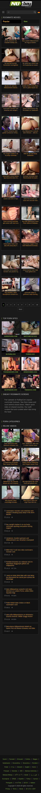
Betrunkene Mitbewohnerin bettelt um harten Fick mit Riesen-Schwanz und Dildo (20, 627)
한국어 (26, 782)
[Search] (35, 12)
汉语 (21, 771)
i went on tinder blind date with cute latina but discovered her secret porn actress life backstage (20, 577)
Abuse (21, 789)
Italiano (33, 782)
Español (21, 779)
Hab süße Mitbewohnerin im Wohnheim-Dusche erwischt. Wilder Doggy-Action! (19, 615)
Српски (35, 779)
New (25, 21)
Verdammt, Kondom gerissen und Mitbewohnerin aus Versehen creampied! (20, 539)
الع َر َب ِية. (34, 775)
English (27, 767)
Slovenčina (26, 763)
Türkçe (28, 779)
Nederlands (6, 763)
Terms (15, 789)
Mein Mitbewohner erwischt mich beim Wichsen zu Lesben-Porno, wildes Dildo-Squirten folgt (20, 591)
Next (20, 309)
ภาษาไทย (18, 782)
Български (5, 779)
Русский (12, 759)
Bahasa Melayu (8, 775)
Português (9, 782)
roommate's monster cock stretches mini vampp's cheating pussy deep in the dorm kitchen (20, 512)
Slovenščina (16, 763)
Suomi (5, 759)
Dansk (26, 775)
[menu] (3, 12)
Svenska (14, 771)
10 (37, 305)
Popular (6, 21)
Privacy (7, 789)
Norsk (34, 767)
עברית (13, 767)
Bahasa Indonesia (31, 771)
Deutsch (19, 767)
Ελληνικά (20, 759)
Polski (6, 767)
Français (6, 771)
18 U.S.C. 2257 (31, 789)
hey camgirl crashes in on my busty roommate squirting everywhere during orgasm (19, 526)
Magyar (35, 759)
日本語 (14, 779)
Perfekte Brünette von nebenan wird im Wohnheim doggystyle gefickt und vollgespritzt (19, 563)
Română (35, 763)
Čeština (27, 759)
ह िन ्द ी (18, 775)
